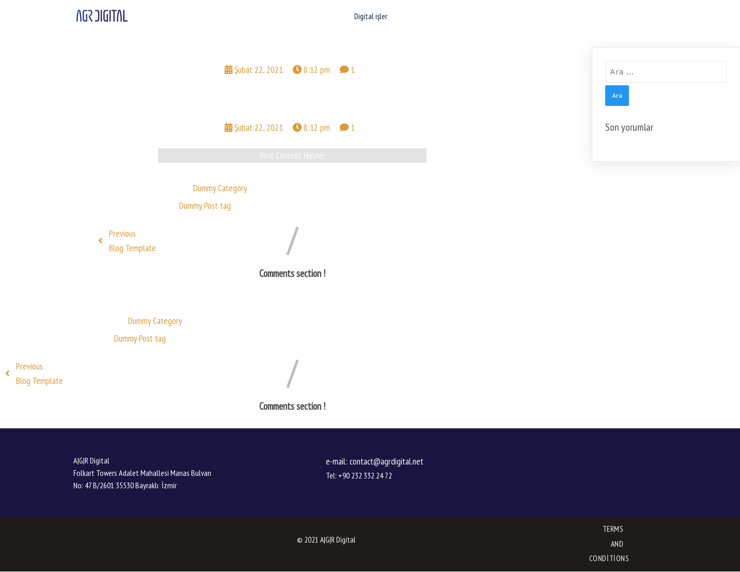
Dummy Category (220, 188)
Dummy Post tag (205, 205)
